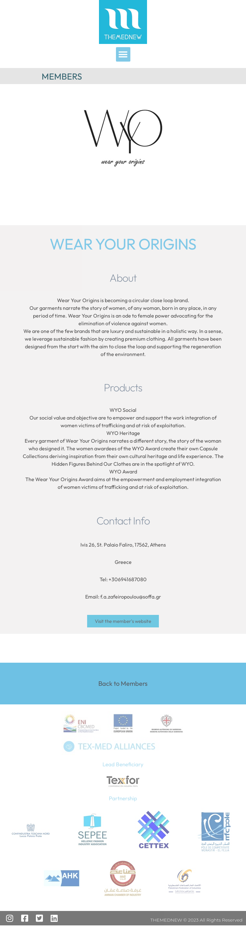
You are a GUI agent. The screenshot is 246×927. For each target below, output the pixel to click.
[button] (123, 54)
